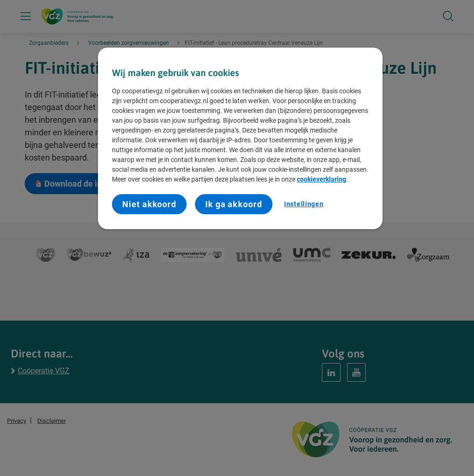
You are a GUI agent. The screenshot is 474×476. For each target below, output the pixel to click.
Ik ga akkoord (233, 204)
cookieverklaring (321, 179)
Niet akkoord (149, 204)
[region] (240, 138)
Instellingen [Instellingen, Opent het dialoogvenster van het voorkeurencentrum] (303, 204)
